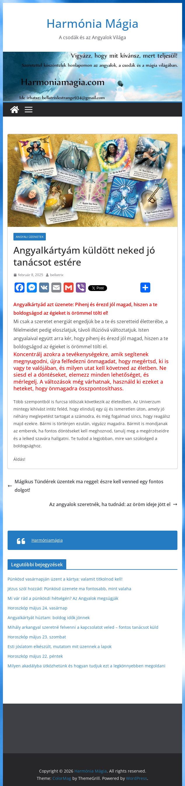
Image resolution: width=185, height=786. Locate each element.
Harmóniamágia (47, 540)
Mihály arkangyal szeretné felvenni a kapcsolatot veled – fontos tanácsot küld (83, 627)
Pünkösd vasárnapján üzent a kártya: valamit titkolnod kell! (65, 579)
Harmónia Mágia (92, 23)
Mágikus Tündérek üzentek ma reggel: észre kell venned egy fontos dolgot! (85, 485)
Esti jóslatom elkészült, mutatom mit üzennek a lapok (59, 646)
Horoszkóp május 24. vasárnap (37, 608)
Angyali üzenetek (29, 237)
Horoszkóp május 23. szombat (37, 637)
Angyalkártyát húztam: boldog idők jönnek (49, 617)
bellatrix (56, 274)
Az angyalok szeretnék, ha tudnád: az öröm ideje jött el (113, 504)
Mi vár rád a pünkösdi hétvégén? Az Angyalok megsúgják (63, 598)
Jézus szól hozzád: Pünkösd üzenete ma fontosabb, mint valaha (69, 588)
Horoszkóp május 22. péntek (35, 656)
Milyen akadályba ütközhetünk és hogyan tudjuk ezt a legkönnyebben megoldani (86, 666)
